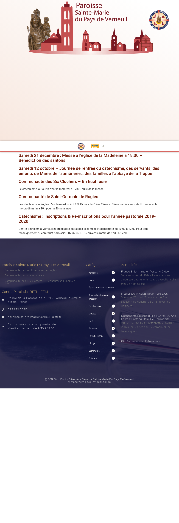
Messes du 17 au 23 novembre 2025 (144, 293)
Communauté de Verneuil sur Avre (25, 275)
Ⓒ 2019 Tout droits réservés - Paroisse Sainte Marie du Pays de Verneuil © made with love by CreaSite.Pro (89, 380)
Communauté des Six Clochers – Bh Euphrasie (63, 181)
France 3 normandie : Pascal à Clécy (145, 271)
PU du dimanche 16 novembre (141, 341)
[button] (102, 272)
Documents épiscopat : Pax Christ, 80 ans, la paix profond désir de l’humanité (148, 317)
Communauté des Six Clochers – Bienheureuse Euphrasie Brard (40, 282)
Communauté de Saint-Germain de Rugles (58, 196)
